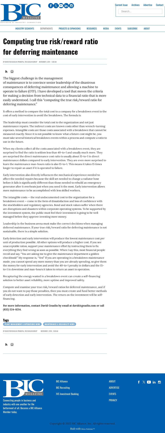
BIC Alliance (62, 381)
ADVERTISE (114, 387)
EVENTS (112, 394)
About (147, 28)
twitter (143, 382)
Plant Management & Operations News (22, 324)
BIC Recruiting (63, 387)
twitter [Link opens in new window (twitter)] (55, 5)
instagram (159, 382)
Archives (135, 5)
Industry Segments (24, 28)
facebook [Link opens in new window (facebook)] (50, 5)
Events (118, 28)
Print (12, 71)
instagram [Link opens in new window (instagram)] (71, 5)
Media (106, 28)
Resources (92, 28)
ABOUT (112, 381)
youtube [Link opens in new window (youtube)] (61, 5)
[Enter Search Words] (140, 11)
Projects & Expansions (70, 28)
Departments (46, 28)
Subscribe (132, 28)
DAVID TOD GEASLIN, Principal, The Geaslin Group (21, 62)
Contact (159, 5)
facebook (138, 382)
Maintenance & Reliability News (59, 324)
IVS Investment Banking (67, 394)
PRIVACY (113, 400)
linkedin (154, 382)
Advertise (147, 5)
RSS (6, 71)
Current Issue (121, 5)
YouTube (149, 382)
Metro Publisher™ (88, 429)
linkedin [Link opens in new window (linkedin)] (66, 5)
